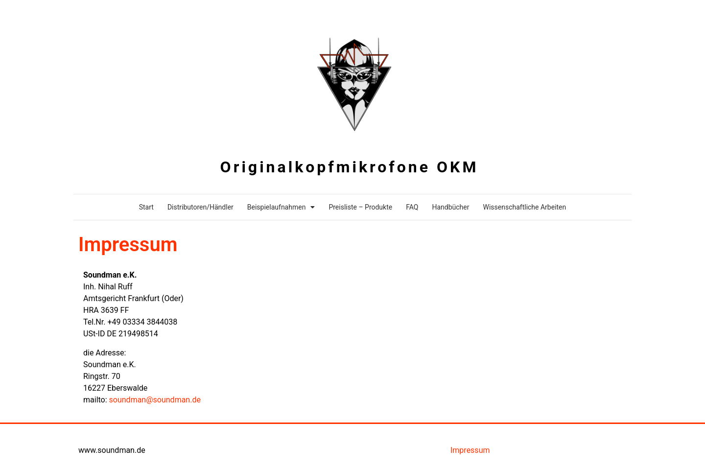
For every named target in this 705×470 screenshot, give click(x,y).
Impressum (470, 450)
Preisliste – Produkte (360, 207)
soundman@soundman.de (155, 399)
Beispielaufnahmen (281, 207)
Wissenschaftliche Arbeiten (524, 207)
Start (146, 207)
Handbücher (450, 207)
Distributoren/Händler (200, 207)
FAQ (412, 207)
